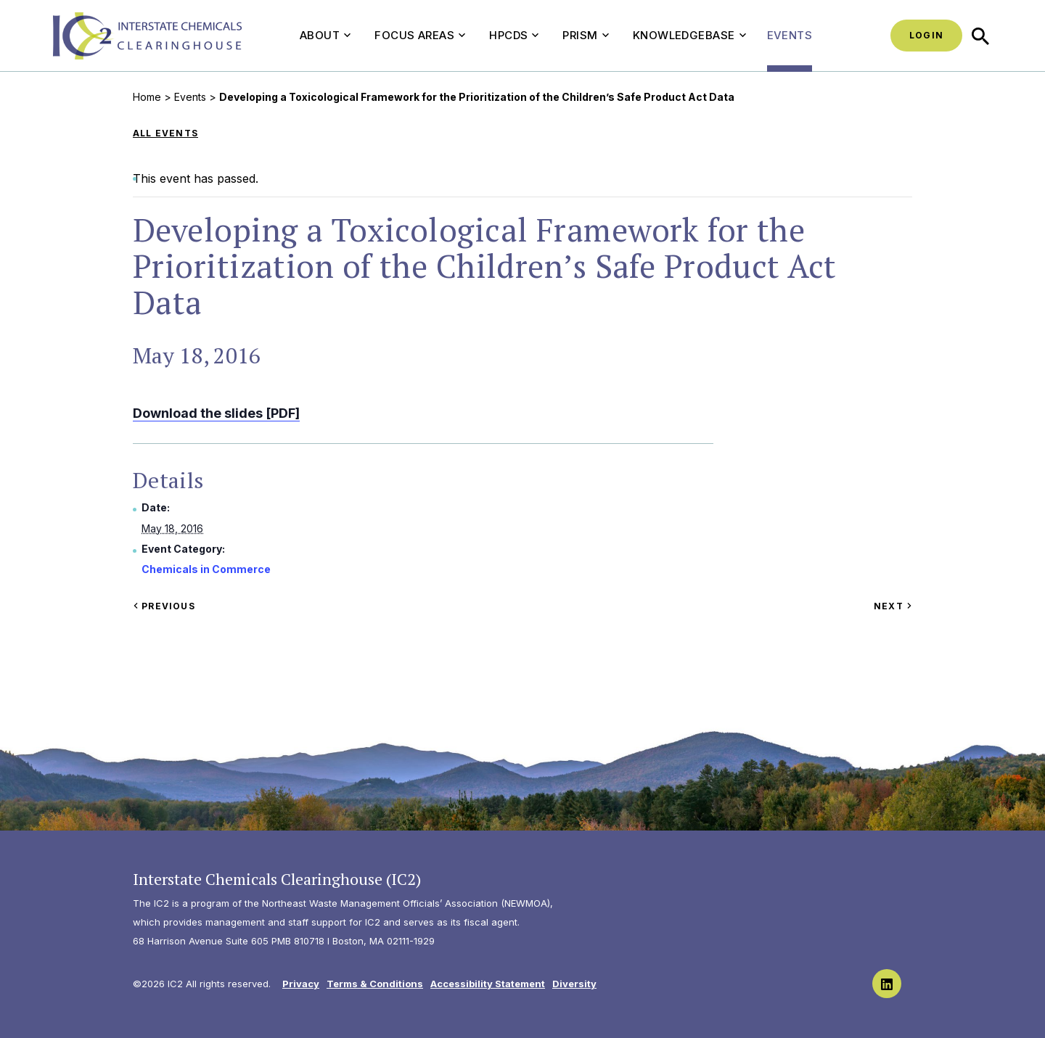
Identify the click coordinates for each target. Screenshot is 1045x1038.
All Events (165, 133)
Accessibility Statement (487, 983)
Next (893, 606)
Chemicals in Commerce (206, 569)
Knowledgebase (689, 35)
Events (790, 35)
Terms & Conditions (375, 983)
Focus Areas (419, 35)
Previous (164, 606)
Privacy (300, 983)
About (325, 35)
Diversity (574, 983)
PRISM (585, 35)
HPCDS (513, 35)
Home (147, 97)
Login (926, 35)
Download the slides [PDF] (216, 413)
